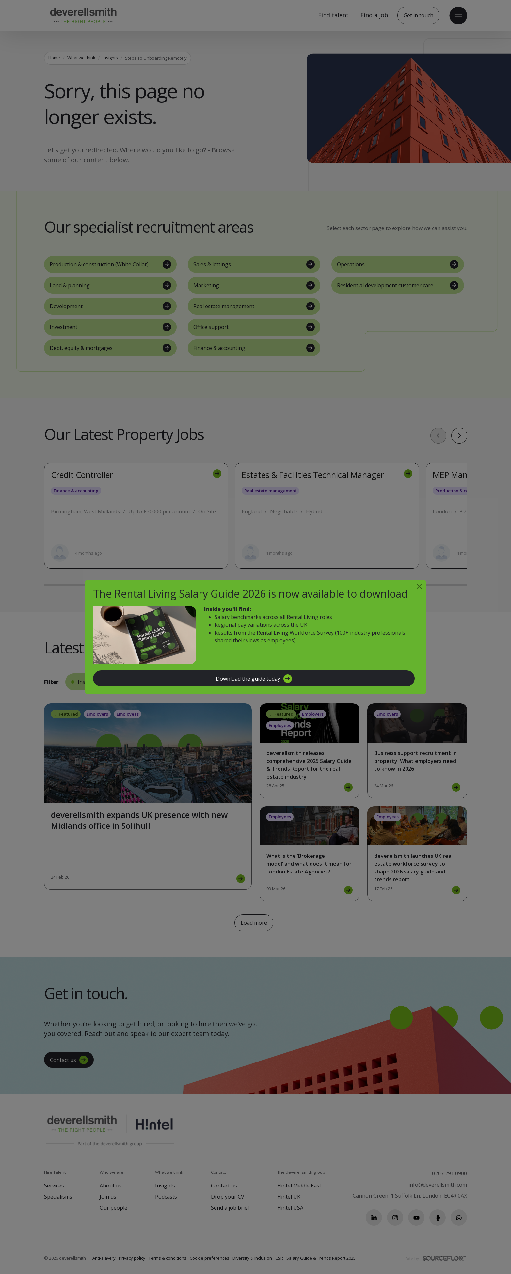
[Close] (419, 586)
